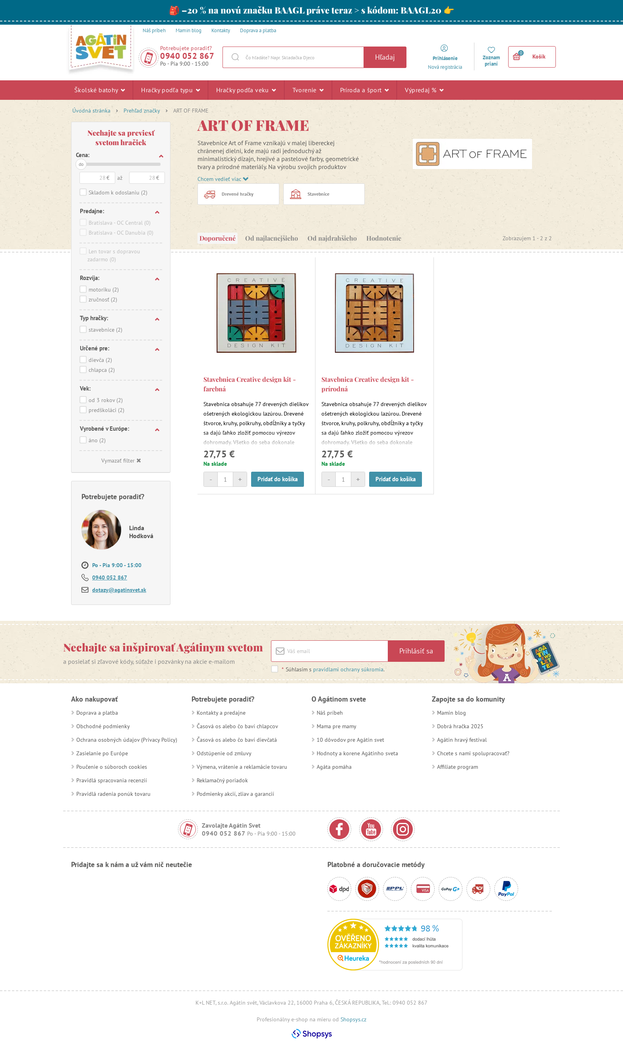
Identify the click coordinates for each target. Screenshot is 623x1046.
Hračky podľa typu (170, 90)
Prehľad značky (142, 110)
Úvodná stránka (91, 110)
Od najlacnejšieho (271, 238)
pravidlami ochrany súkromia (348, 669)
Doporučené (217, 238)
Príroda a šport (364, 90)
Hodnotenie (383, 238)
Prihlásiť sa (416, 650)
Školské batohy (99, 90)
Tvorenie (308, 90)
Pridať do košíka (277, 479)
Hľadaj (385, 57)
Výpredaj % (424, 90)
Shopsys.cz (353, 1019)
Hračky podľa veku (246, 90)
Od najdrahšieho (332, 238)
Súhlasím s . (333, 669)
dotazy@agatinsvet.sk (119, 589)
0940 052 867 (187, 56)
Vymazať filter (121, 460)
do (81, 164)
